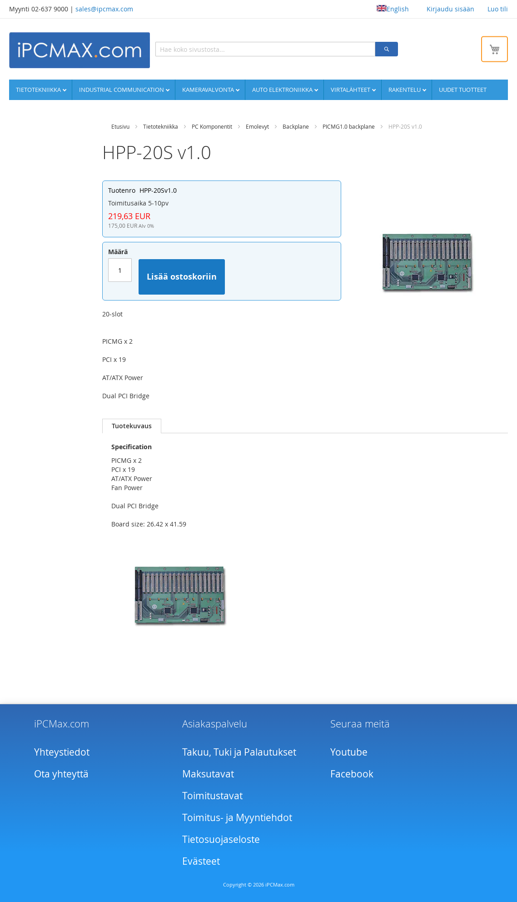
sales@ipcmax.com (104, 9)
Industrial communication (122, 89)
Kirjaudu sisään (450, 9)
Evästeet (201, 861)
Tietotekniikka (39, 89)
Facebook (351, 773)
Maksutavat (208, 773)
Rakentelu (405, 89)
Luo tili (497, 9)
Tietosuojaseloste (221, 839)
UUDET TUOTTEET (463, 89)
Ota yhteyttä (61, 773)
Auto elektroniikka (283, 89)
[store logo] (79, 50)
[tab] (131, 426)
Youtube (349, 752)
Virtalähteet (351, 89)
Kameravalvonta (208, 89)
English (393, 9)
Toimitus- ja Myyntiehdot (237, 817)
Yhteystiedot (61, 752)
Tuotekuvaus (132, 425)
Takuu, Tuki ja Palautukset (239, 752)
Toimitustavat (212, 795)
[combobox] (265, 49)
